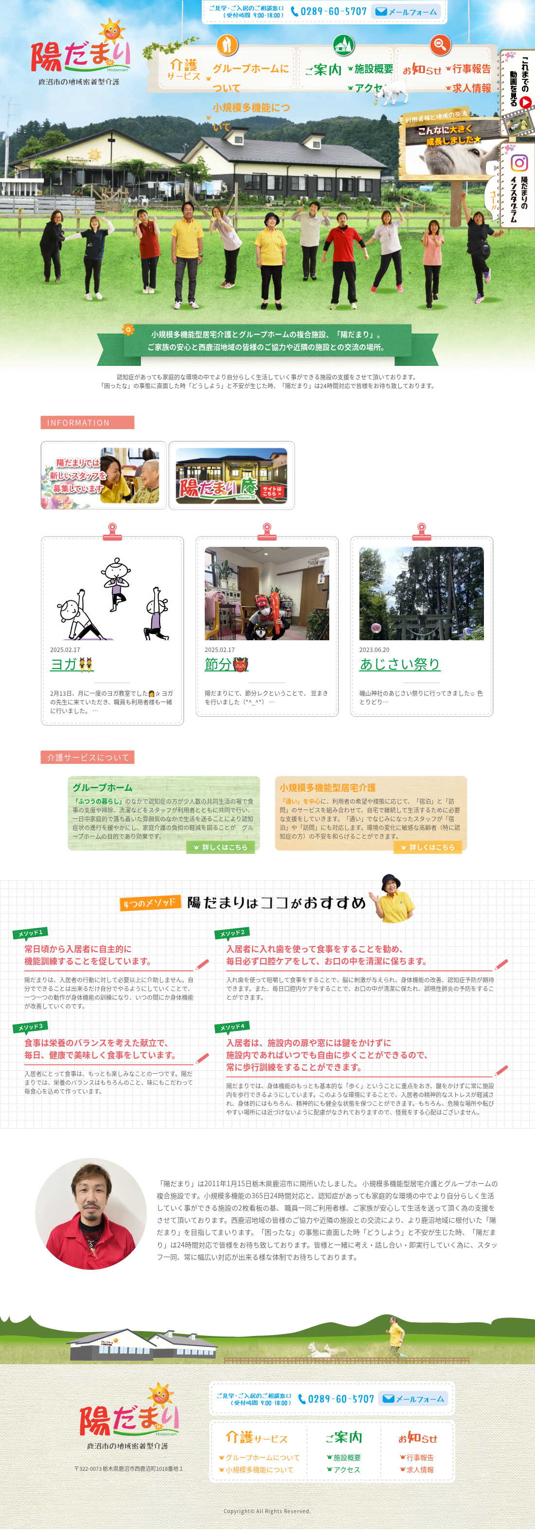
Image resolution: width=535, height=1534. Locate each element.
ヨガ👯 (62, 664)
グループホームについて (250, 65)
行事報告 (466, 65)
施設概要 (368, 65)
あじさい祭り (382, 664)
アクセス (368, 77)
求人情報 (466, 77)
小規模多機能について (247, 77)
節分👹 (217, 664)
